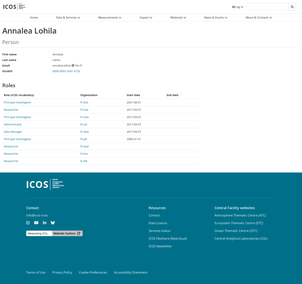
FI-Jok (83, 139)
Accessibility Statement (131, 272)
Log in (237, 7)
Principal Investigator (17, 102)
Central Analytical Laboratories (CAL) (241, 238)
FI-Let (83, 124)
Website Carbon (64, 233)
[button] (68, 17)
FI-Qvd (84, 132)
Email (6, 65)
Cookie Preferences (93, 272)
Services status (159, 231)
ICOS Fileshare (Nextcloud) (168, 238)
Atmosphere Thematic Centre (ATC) (240, 215)
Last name (9, 60)
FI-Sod (84, 110)
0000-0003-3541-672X (66, 71)
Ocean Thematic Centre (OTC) (236, 231)
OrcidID (7, 71)
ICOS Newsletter (160, 246)
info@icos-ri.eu (37, 215)
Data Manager (13, 132)
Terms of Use (35, 272)
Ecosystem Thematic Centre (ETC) (239, 223)
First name (9, 54)
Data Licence (158, 223)
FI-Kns (84, 154)
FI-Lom (84, 117)
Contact (154, 215)
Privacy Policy (62, 272)
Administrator (13, 124)
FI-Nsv (84, 102)
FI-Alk (83, 161)
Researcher (11, 110)
